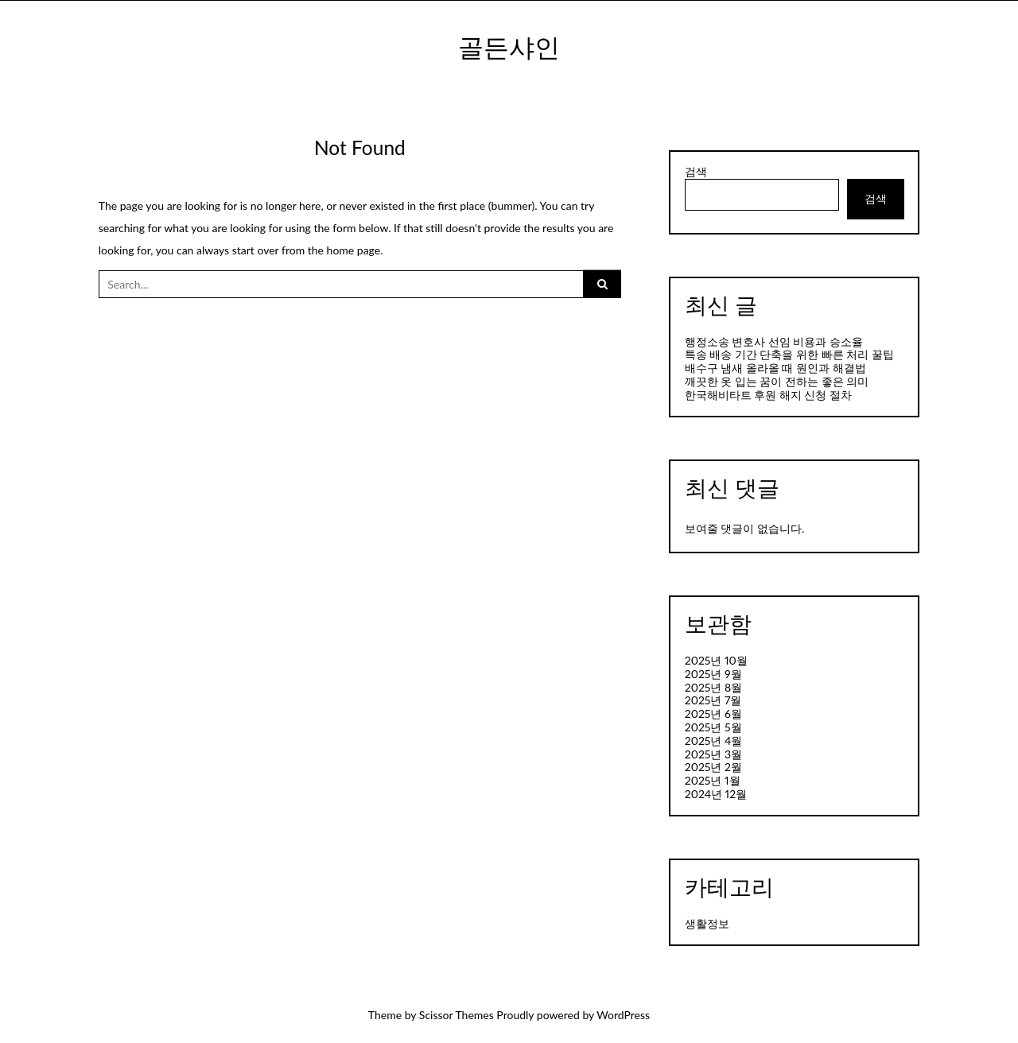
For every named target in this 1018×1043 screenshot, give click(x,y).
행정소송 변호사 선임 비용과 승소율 (774, 341)
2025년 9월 (713, 673)
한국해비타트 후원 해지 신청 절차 (768, 394)
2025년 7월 (713, 700)
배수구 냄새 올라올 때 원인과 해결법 (775, 367)
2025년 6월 (713, 713)
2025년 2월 (713, 767)
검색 (696, 171)
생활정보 (707, 923)
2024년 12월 (716, 794)
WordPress (623, 1015)
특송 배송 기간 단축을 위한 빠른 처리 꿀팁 (789, 354)
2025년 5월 (713, 727)
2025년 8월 (713, 687)
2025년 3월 (713, 754)
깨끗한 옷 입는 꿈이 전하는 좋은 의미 (777, 381)
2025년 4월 (714, 740)
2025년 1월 (712, 780)
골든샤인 (509, 47)
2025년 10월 (716, 660)
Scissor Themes (456, 1015)
